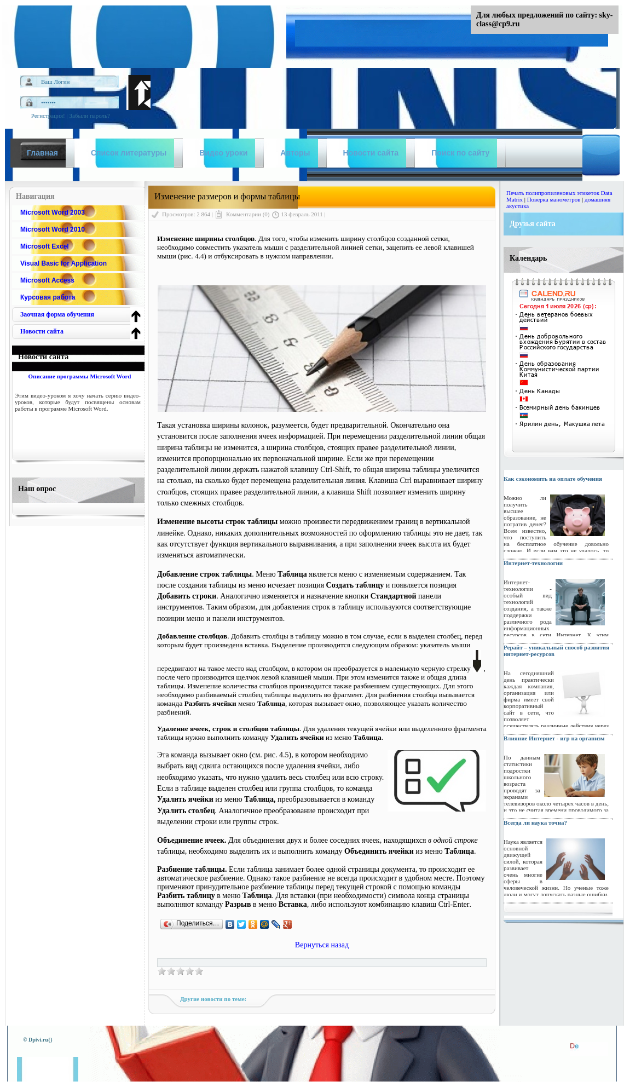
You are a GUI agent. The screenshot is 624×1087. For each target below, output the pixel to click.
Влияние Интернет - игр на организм (554, 738)
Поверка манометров (554, 199)
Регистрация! (48, 115)
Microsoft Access (47, 280)
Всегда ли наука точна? (535, 822)
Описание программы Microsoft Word (79, 376)
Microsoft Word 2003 (52, 212)
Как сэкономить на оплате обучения (553, 478)
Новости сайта (41, 331)
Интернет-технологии (533, 563)
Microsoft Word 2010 (52, 229)
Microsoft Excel (44, 246)
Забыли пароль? (89, 115)
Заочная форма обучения (57, 314)
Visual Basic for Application (63, 263)
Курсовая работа (47, 297)
